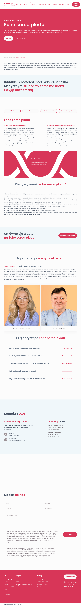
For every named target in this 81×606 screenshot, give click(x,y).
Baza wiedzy (8, 592)
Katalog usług (12, 57)
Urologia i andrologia (42, 584)
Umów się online (64, 4)
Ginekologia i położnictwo (44, 579)
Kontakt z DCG (49, 111)
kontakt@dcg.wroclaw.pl (17, 441)
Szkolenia (41, 4)
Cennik (25, 4)
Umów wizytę (76, 4)
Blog (49, 4)
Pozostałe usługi (41, 586)
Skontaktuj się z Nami (67, 236)
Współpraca (19, 579)
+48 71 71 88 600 (14, 435)
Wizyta (12, 111)
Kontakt (55, 4)
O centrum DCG (32, 4)
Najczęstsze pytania (68, 111)
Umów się (7, 594)
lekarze (30, 111)
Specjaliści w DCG (9, 586)
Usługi (17, 4)
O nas (6, 581)
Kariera (6, 589)
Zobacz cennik (21, 38)
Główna (6, 57)
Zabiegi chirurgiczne (42, 581)
